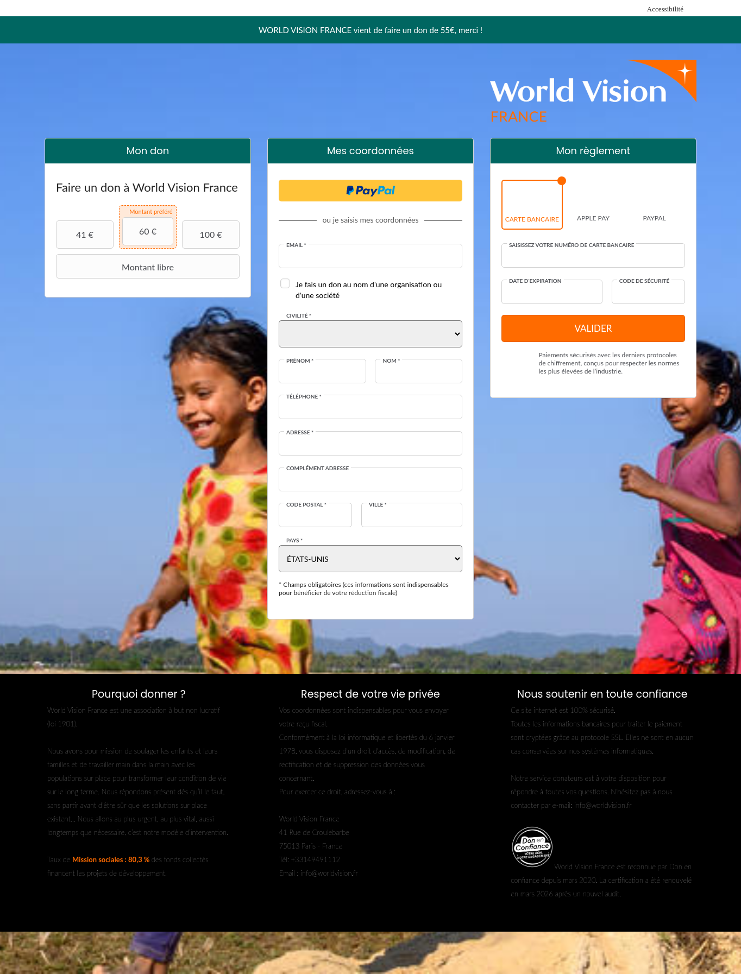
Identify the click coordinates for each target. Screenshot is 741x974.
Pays (294, 540)
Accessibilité (665, 9)
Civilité (298, 315)
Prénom (299, 360)
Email (296, 245)
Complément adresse (317, 468)
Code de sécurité (644, 280)
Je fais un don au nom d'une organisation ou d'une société (369, 290)
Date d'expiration (535, 280)
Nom (391, 360)
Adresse (299, 432)
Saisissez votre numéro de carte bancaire (571, 245)
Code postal (306, 504)
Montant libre (116, 267)
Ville (378, 504)
